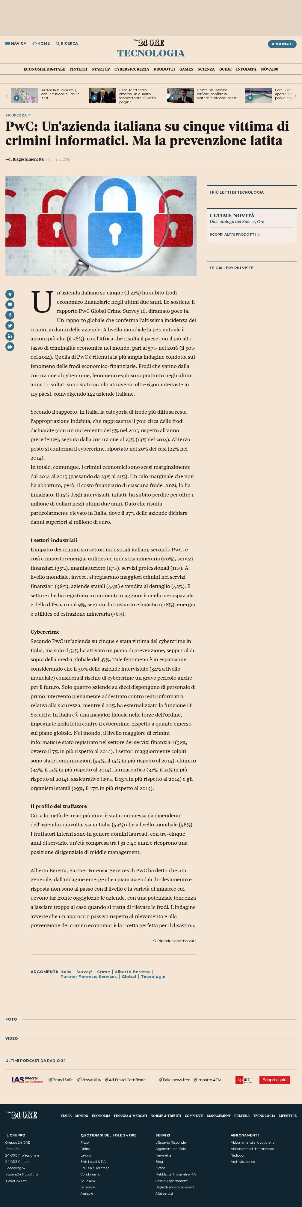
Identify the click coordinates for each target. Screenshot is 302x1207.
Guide (225, 69)
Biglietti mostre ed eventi (175, 1187)
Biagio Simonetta (28, 159)
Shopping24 (15, 1168)
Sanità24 (88, 1187)
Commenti (194, 1115)
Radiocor (237, 1155)
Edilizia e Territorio (95, 1168)
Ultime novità (232, 215)
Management (219, 1115)
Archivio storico (243, 1162)
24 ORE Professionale (22, 1155)
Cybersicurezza (131, 69)
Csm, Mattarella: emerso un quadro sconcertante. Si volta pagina (137, 96)
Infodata (246, 69)
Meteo (160, 1168)
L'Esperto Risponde (170, 1142)
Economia (101, 1115)
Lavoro (86, 1155)
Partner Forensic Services (89, 976)
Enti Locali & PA (93, 1162)
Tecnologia (151, 52)
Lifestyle (288, 1115)
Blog (159, 1162)
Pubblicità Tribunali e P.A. (176, 1174)
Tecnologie (153, 976)
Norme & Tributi (166, 1115)
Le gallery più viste (231, 268)
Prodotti (164, 69)
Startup (101, 69)
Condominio (90, 1174)
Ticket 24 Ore (16, 1181)
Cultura (242, 1115)
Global (129, 976)
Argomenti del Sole (170, 1149)
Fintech (78, 69)
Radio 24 (12, 1149)
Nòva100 (269, 69)
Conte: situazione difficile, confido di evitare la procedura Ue (217, 94)
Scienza (206, 69)
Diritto (85, 1149)
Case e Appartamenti (171, 1181)
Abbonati (282, 44)
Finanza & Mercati (130, 1115)
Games (186, 69)
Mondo (81, 1115)
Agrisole (87, 1193)
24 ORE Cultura (17, 1162)
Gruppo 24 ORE (17, 1142)
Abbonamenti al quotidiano (252, 1142)
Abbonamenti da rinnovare (252, 1149)
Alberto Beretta (132, 971)
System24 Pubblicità (21, 1174)
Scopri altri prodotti (235, 234)
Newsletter (164, 1155)
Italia (66, 971)
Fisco (85, 1142)
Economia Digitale (44, 69)
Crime (103, 971)
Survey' (84, 971)
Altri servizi (164, 1193)
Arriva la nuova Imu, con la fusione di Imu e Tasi (60, 94)
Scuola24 (88, 1181)
